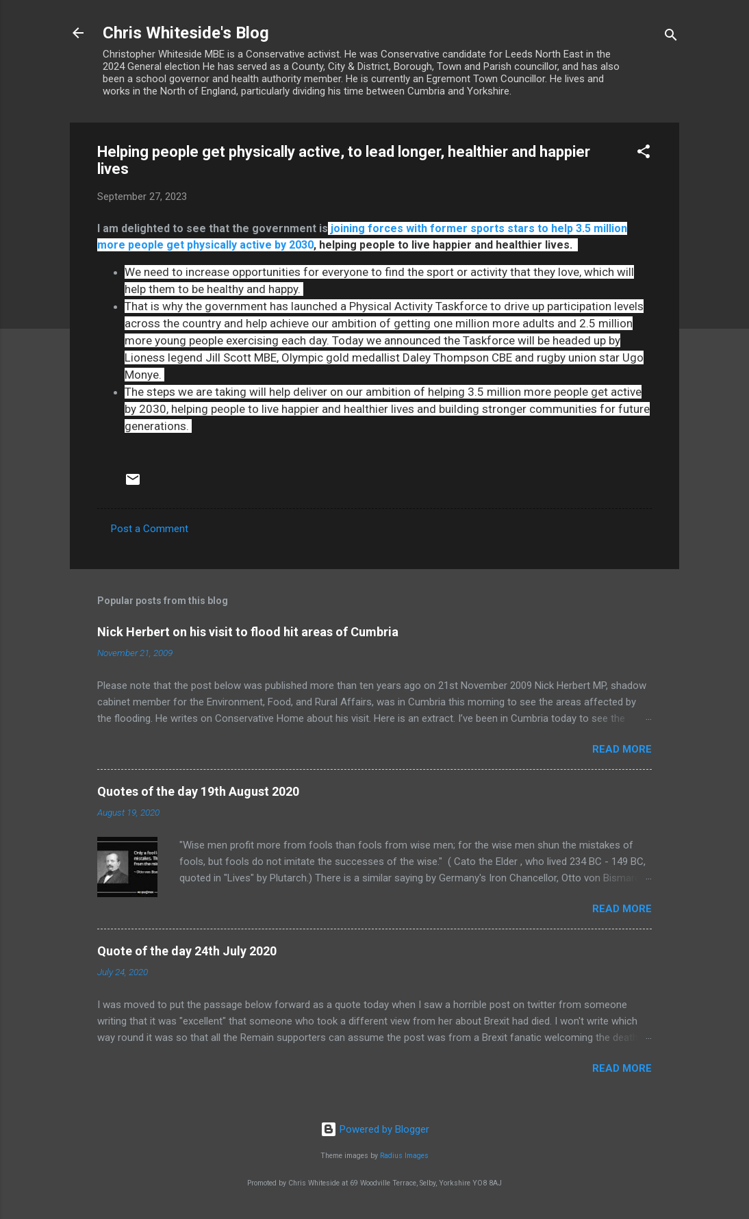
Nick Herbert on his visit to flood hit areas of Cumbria (247, 632)
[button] (643, 153)
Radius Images (404, 1155)
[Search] (671, 37)
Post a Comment (149, 529)
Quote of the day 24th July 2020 (187, 951)
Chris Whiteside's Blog (186, 32)
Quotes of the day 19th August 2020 (198, 791)
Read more (622, 749)
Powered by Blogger (374, 1129)
